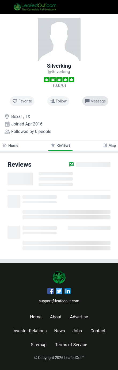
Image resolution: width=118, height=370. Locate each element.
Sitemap (39, 344)
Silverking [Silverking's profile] (59, 66)
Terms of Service (71, 344)
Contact (97, 330)
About (56, 316)
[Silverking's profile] (59, 71)
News (59, 330)
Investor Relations (30, 330)
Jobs (77, 330)
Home (35, 316)
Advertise (79, 316)
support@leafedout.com (59, 301)
